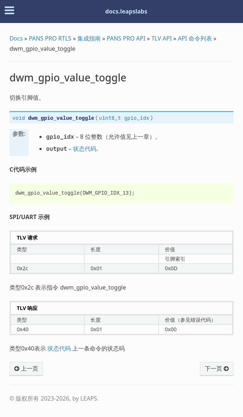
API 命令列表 (195, 38)
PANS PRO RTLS (50, 38)
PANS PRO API (126, 38)
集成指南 (89, 38)
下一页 (217, 368)
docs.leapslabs (126, 11)
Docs (16, 38)
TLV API (161, 38)
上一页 (26, 368)
